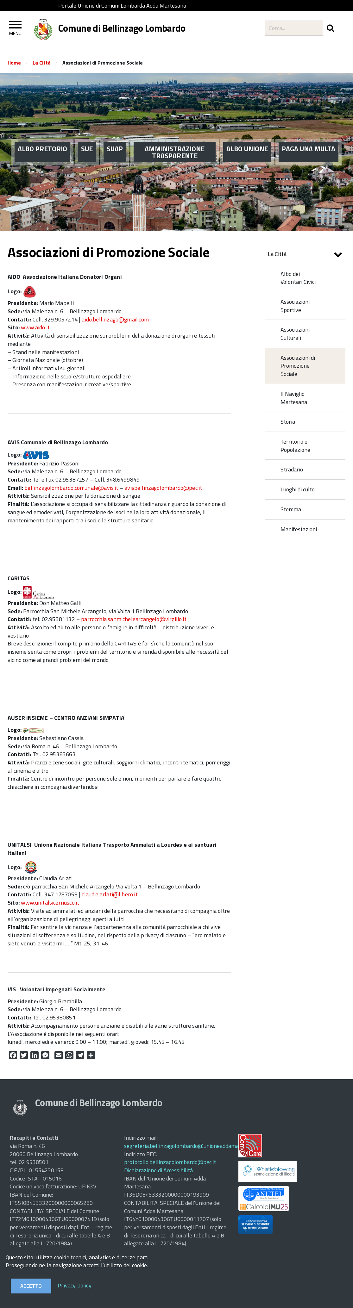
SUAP (115, 148)
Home (14, 62)
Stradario (292, 469)
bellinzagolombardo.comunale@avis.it (71, 487)
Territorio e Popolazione (295, 445)
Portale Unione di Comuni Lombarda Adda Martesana (122, 5)
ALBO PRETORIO (42, 148)
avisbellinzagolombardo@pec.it (163, 487)
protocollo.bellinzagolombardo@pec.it (170, 1162)
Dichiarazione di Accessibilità (158, 1170)
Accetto (31, 1286)
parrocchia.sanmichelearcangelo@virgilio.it (133, 619)
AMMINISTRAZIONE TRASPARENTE (175, 151)
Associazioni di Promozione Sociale (298, 365)
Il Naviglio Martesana (294, 397)
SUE (87, 148)
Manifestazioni (299, 529)
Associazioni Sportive (295, 305)
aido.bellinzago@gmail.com (115, 319)
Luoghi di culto (298, 489)
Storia (288, 421)
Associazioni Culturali (295, 333)
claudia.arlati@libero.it (109, 894)
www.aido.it (35, 327)
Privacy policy (74, 1285)
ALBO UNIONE (247, 148)
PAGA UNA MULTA (308, 148)
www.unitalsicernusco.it (50, 902)
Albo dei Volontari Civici (298, 278)
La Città (42, 62)
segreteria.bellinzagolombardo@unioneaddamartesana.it (193, 1146)
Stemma (291, 509)
